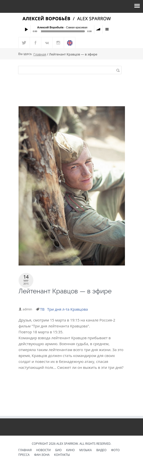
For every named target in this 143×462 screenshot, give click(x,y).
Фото (115, 450)
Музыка (85, 450)
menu (107, 29)
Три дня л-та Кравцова (68, 309)
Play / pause (26, 29)
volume (98, 29)
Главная (39, 54)
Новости (43, 450)
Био (58, 450)
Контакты (62, 455)
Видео (101, 450)
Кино (70, 450)
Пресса (23, 455)
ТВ (42, 309)
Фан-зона (42, 455)
